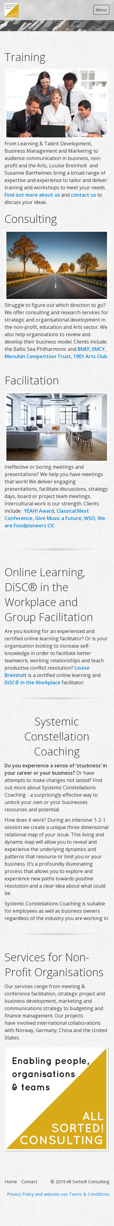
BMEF (84, 349)
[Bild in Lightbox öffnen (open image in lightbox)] (56, 1099)
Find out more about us (32, 194)
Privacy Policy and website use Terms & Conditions (58, 1194)
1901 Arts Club (90, 356)
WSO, (90, 518)
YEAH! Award (39, 510)
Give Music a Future (58, 518)
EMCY (98, 349)
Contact (29, 1181)
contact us (83, 194)
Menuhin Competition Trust (38, 356)
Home (11, 1181)
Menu (101, 10)
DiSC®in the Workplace (32, 682)
